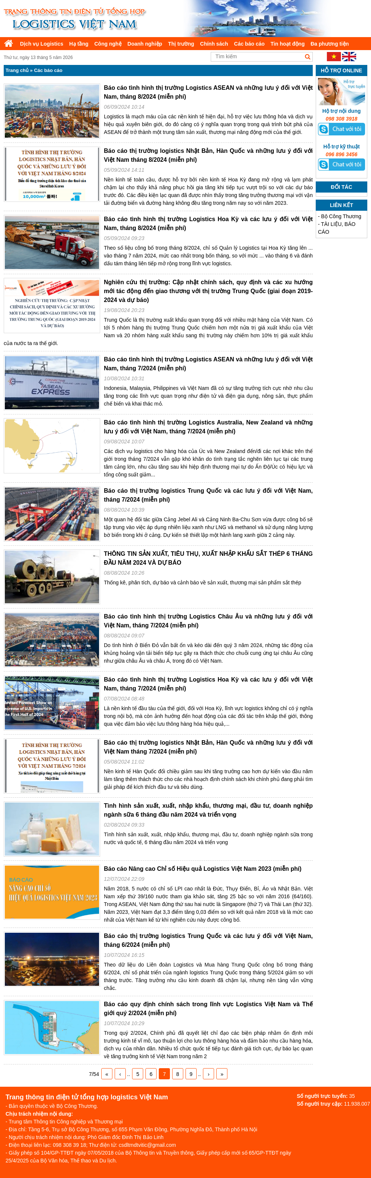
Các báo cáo (249, 44)
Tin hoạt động (287, 44)
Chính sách (214, 44)
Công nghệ (107, 44)
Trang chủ (17, 70)
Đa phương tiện (330, 44)
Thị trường (181, 44)
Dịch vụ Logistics (41, 44)
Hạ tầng (78, 44)
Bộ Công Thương (341, 216)
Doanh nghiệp (145, 44)
